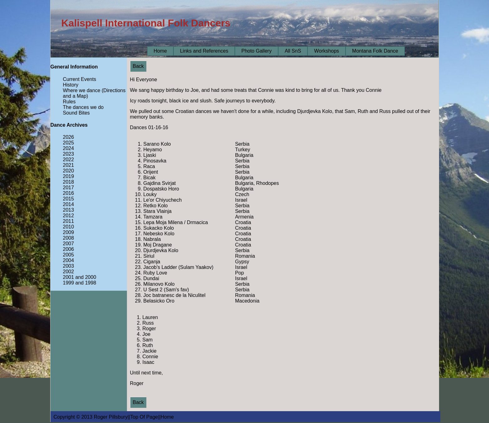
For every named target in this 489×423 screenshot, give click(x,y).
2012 (68, 215)
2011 (68, 221)
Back (138, 66)
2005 (68, 254)
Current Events (79, 79)
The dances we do (83, 107)
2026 (68, 137)
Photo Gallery (256, 51)
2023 (68, 154)
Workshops (326, 51)
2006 (68, 249)
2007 (68, 243)
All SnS (293, 51)
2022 (68, 159)
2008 (68, 238)
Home (160, 51)
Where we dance (81, 90)
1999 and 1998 (79, 282)
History (71, 84)
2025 (68, 142)
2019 (68, 176)
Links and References (204, 51)
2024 (68, 148)
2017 (68, 187)
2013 (68, 210)
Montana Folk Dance (375, 51)
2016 (68, 193)
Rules (69, 101)
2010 (68, 226)
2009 (68, 232)
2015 (68, 198)
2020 (68, 170)
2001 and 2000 (79, 277)
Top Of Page (144, 417)
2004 (68, 260)
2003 (68, 266)
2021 (68, 165)
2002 (68, 271)
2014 (68, 204)
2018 (68, 182)
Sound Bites (76, 112)
